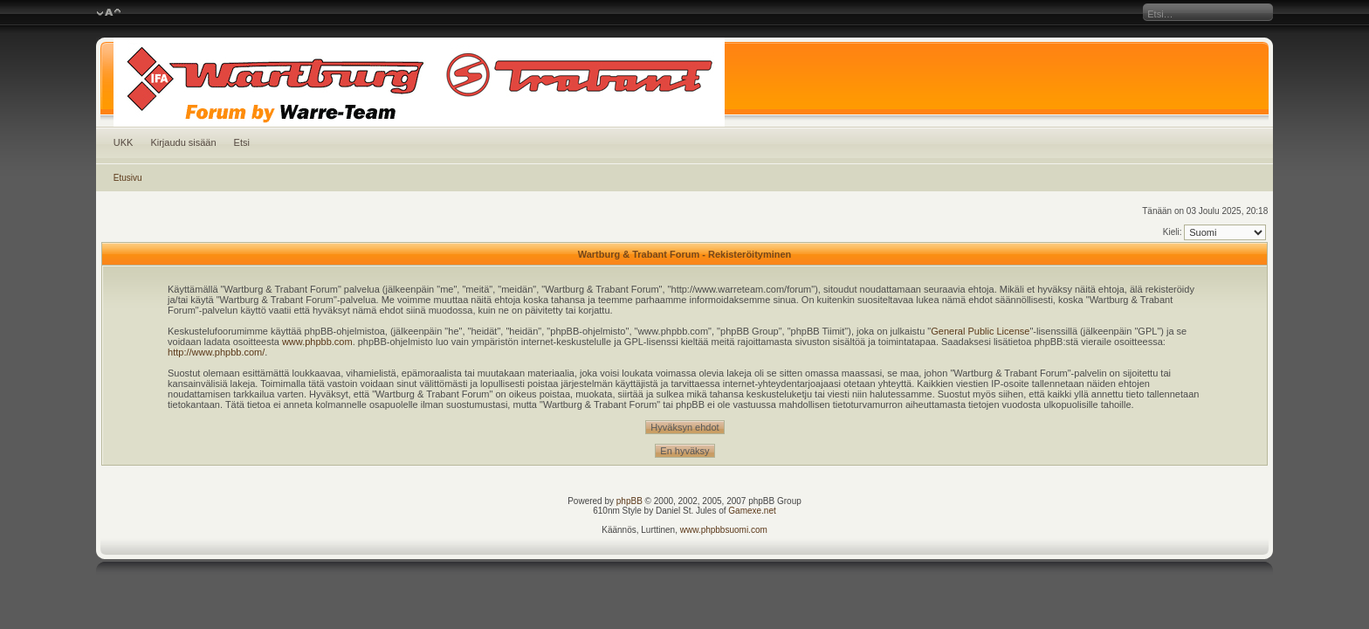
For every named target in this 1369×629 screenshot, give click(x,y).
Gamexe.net (751, 510)
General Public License (980, 331)
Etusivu (128, 178)
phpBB (629, 501)
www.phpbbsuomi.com (723, 530)
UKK (124, 142)
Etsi (242, 142)
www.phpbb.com (317, 341)
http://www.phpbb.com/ (216, 352)
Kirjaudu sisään (183, 142)
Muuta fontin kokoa (108, 13)
